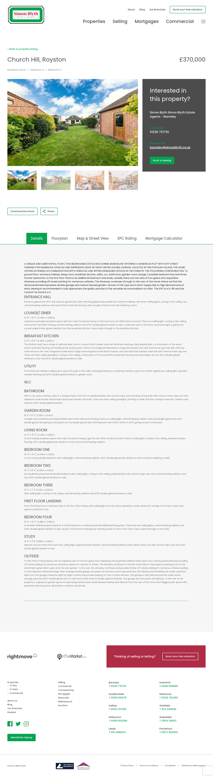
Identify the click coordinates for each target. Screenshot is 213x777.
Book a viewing (162, 160)
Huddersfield (116, 694)
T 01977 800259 (168, 732)
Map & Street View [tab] (93, 238)
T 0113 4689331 (117, 732)
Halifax (113, 705)
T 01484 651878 (117, 697)
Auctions (63, 705)
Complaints (170, 765)
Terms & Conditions (149, 765)
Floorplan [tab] (59, 238)
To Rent (14, 689)
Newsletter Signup (21, 737)
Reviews (11, 712)
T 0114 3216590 (167, 709)
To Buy (13, 685)
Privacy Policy (127, 765)
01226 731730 (159, 132)
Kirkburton (115, 717)
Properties (94, 21)
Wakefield (165, 717)
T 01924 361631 (167, 720)
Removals (63, 697)
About (131, 9)
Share (48, 211)
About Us (12, 700)
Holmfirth (165, 682)
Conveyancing (66, 690)
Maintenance (65, 701)
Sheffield (164, 705)
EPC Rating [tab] (127, 238)
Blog (142, 9)
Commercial (180, 21)
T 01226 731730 (117, 686)
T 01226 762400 (168, 697)
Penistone (165, 694)
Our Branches (157, 9)
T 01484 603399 (118, 720)
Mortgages (147, 21)
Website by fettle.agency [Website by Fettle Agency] (194, 765)
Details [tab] (37, 238)
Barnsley (114, 682)
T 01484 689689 (168, 686)
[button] (134, 124)
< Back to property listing (22, 49)
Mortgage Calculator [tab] (163, 238)
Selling (120, 21)
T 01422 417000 (117, 709)
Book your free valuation (187, 9)
